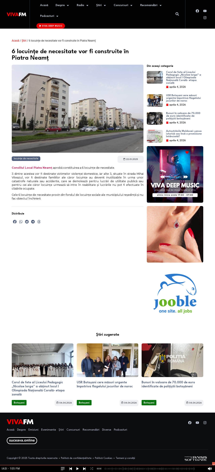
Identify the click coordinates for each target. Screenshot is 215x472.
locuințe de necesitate (26, 158)
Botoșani (19, 403)
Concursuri (123, 5)
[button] (15, 222)
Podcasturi (49, 16)
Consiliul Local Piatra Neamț (32, 167)
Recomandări (151, 5)
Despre (62, 5)
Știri (101, 5)
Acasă (44, 5)
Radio (83, 5)
